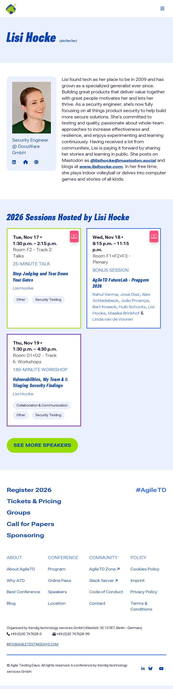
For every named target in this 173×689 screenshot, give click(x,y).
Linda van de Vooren (114, 319)
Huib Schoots (134, 306)
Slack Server (104, 582)
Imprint (137, 582)
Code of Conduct (106, 594)
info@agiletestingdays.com (32, 647)
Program (57, 571)
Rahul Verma (106, 294)
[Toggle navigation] (162, 8)
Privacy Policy (144, 594)
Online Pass (60, 582)
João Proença (136, 300)
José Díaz (131, 294)
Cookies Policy (145, 571)
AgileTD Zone (106, 571)
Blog (11, 606)
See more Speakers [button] (45, 446)
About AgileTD (22, 571)
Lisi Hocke (23, 288)
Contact (97, 606)
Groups (18, 513)
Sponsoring (25, 536)
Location (57, 606)
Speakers (58, 594)
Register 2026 (29, 490)
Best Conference (24, 594)
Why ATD (16, 582)
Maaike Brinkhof (132, 313)
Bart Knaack (105, 306)
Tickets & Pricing (34, 502)
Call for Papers (30, 525)
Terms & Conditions (141, 609)
